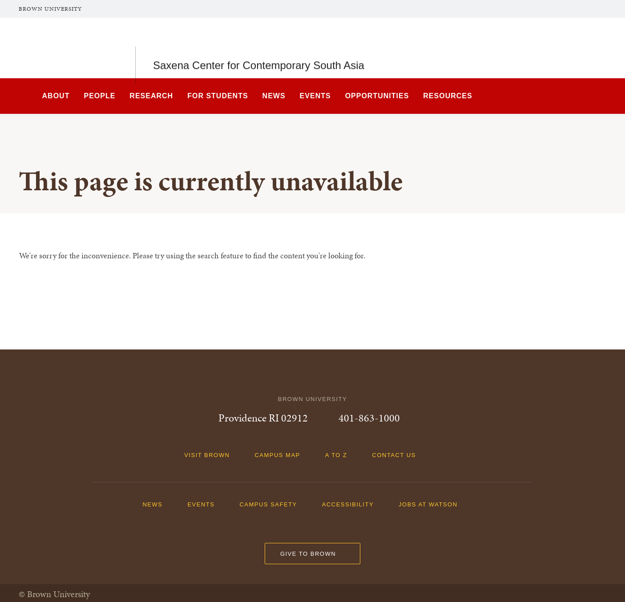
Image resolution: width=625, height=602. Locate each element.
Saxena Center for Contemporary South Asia (258, 48)
